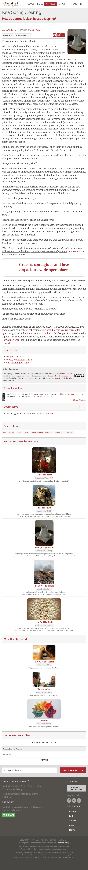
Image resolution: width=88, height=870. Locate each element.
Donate (8, 815)
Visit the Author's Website (43, 396)
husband (48, 432)
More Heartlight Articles (16, 639)
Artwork (63, 4)
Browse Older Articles (44, 742)
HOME (74, 4)
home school (67, 432)
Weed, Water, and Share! (19, 359)
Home (72, 829)
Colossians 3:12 (22, 35)
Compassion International (38, 333)
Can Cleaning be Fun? (17, 362)
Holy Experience (10, 339)
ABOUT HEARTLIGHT (15, 781)
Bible (40, 4)
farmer (57, 432)
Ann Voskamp (10, 30)
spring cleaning (37, 432)
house (11, 432)
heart (5, 432)
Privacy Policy (63, 842)
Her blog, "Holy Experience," (68, 394)
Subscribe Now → (73, 770)
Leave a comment (45, 413)
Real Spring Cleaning (11, 374)
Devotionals (75, 811)
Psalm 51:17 (8, 35)
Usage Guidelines (62, 378)
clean (26, 432)
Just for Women (36, 30)
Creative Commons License (61, 374)
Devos (31, 4)
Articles (50, 4)
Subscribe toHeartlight (76, 788)
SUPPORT (8, 802)
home (19, 432)
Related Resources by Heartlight (21, 441)
